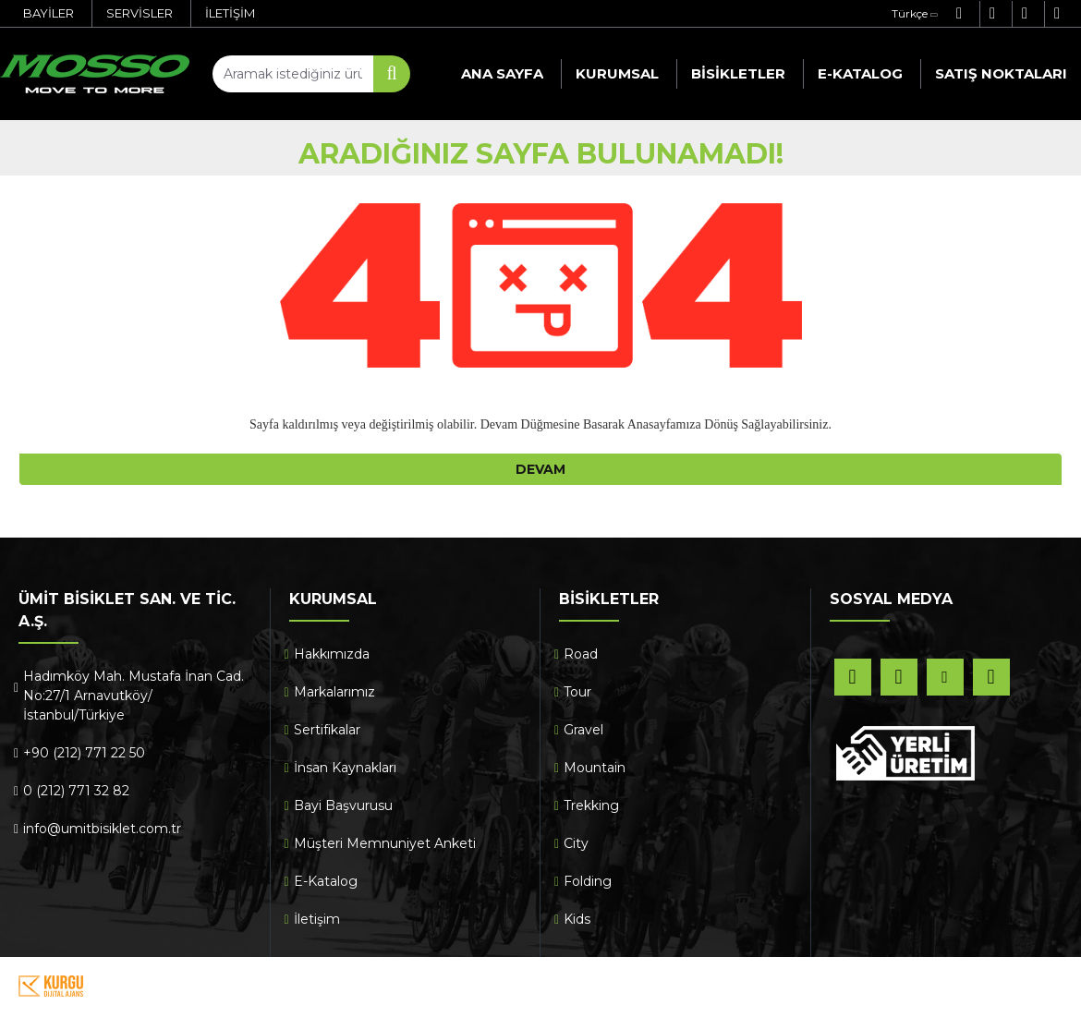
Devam (540, 469)
